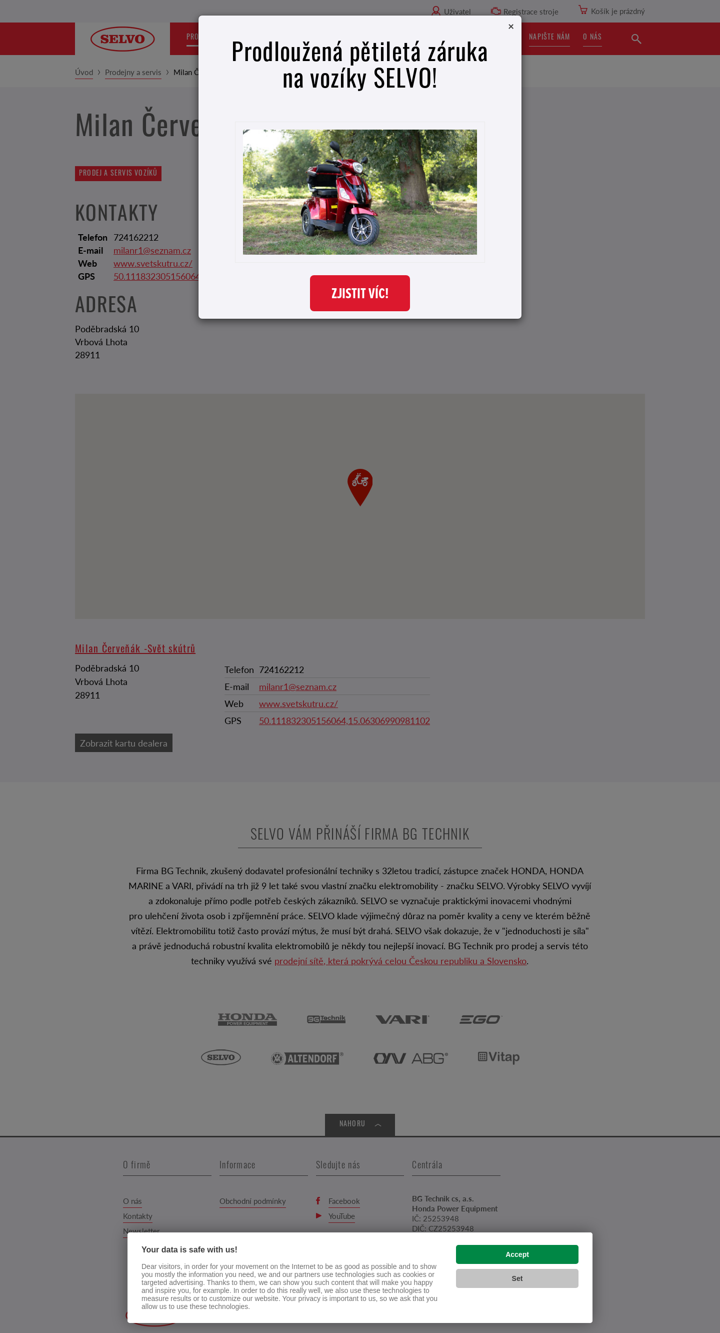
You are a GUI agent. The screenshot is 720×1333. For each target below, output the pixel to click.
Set (517, 1278)
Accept (517, 1254)
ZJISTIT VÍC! (360, 293)
